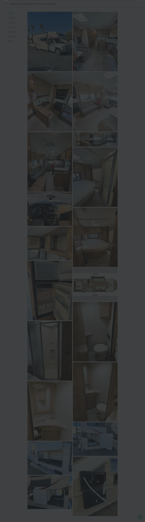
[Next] (139, 261)
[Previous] (6, 261)
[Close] (140, 4)
